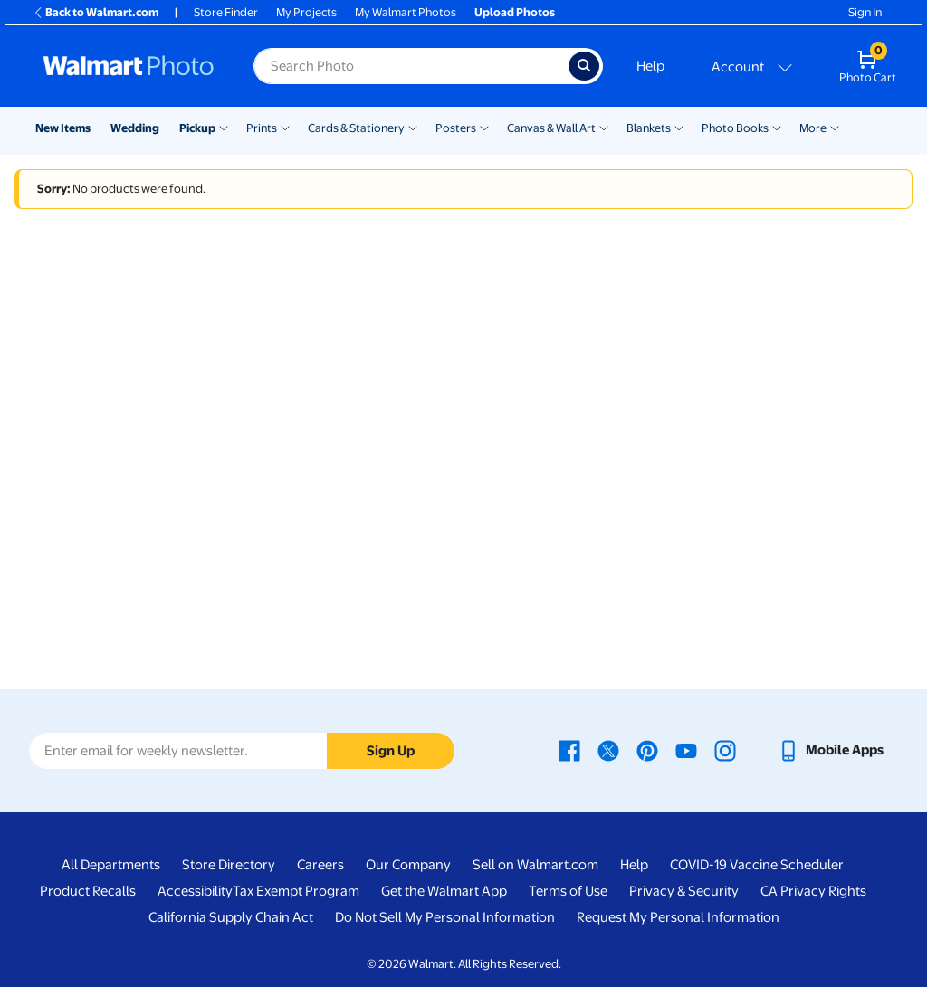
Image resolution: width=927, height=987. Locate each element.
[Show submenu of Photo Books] (776, 127)
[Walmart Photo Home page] (128, 66)
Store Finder (226, 12)
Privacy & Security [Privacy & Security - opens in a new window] (684, 891)
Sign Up (391, 751)
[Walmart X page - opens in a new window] (608, 750)
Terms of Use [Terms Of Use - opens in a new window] (568, 891)
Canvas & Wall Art (551, 128)
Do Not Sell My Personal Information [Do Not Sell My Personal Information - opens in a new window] (445, 917)
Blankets (648, 128)
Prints (261, 128)
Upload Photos (514, 12)
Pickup (197, 128)
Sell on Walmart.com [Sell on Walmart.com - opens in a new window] (535, 865)
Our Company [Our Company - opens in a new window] (408, 865)
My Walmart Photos (405, 12)
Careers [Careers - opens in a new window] (320, 865)
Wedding (134, 128)
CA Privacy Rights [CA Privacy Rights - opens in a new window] (813, 891)
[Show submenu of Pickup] (223, 127)
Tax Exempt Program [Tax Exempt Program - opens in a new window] (296, 891)
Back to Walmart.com (95, 12)
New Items (63, 128)
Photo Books (735, 128)
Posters (455, 128)
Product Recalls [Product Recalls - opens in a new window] (88, 891)
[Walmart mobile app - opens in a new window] (831, 750)
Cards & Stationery (356, 128)
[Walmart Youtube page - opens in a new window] (686, 750)
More (813, 128)
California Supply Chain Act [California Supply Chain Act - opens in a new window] (230, 917)
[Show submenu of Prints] (285, 127)
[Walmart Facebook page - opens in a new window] (569, 750)
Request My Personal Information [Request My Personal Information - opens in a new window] (678, 917)
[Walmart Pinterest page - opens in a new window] (647, 750)
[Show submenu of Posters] (484, 127)
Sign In (865, 12)
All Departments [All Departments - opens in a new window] (111, 865)
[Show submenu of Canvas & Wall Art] (603, 127)
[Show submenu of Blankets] (679, 127)
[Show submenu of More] (834, 127)
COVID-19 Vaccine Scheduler (757, 865)
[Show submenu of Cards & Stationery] (412, 127)
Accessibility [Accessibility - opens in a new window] (195, 891)
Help (650, 66)
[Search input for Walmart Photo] (411, 66)
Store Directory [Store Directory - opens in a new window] (228, 865)
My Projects (306, 12)
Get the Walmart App (444, 891)
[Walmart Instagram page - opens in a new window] (725, 750)
